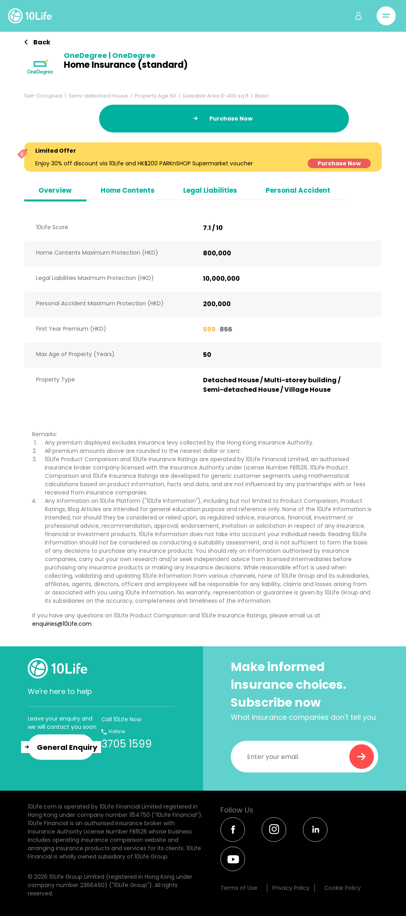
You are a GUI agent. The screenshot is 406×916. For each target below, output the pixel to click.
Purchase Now (339, 163)
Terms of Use (238, 888)
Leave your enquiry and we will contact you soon (62, 723)
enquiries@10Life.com (62, 624)
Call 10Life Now (121, 719)
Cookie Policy (342, 888)
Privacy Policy (291, 888)
